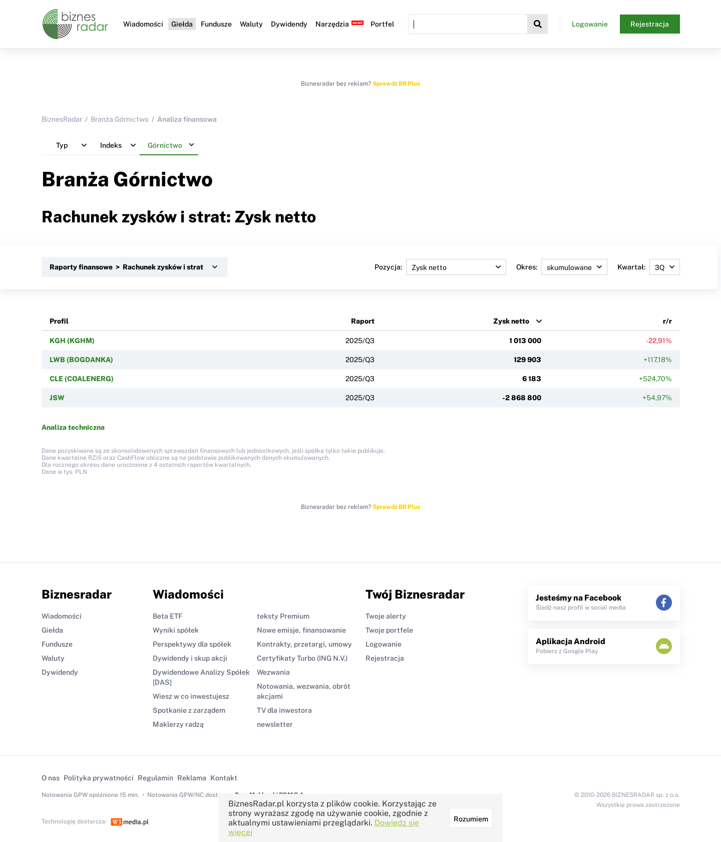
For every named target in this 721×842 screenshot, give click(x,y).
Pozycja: (440, 267)
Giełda (182, 24)
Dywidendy (289, 24)
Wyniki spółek (176, 630)
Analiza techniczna (73, 427)
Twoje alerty (386, 616)
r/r (667, 321)
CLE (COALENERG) (82, 379)
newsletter (275, 724)
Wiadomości (143, 24)
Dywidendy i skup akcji (190, 658)
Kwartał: (648, 267)
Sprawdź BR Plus (396, 83)
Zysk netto (511, 321)
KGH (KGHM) (72, 341)
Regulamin (155, 778)
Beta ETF (167, 616)
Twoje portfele (389, 630)
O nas (51, 778)
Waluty (251, 24)
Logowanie (590, 24)
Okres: (561, 267)
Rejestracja (649, 24)
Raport (363, 321)
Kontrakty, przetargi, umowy (304, 644)
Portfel (382, 24)
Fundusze (216, 24)
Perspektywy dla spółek (192, 644)
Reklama (191, 778)
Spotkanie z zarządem (189, 710)
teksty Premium (283, 616)
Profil (59, 321)
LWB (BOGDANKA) (81, 360)
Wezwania (273, 672)
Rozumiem (471, 819)
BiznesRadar (62, 119)
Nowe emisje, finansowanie (301, 630)
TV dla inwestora (284, 710)
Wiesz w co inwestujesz (191, 696)
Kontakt (223, 778)
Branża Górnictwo (120, 119)
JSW (57, 398)
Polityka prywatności (99, 778)
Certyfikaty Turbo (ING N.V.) (302, 658)
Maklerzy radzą (178, 724)
